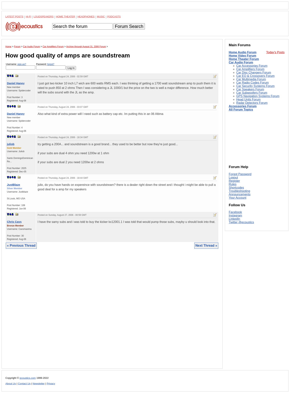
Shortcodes (236, 187)
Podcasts (114, 16)
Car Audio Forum (241, 62)
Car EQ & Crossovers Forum (255, 75)
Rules (232, 184)
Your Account (237, 197)
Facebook (235, 212)
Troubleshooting (239, 191)
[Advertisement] (112, 311)
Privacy (51, 383)
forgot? (50, 64)
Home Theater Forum (244, 59)
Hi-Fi (28, 16)
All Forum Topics (241, 109)
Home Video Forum (242, 55)
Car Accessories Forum (251, 65)
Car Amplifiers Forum (250, 69)
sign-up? (21, 64)
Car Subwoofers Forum (251, 92)
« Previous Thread (21, 245)
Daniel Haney (16, 83)
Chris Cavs (14, 221)
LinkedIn (234, 218)
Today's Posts (275, 52)
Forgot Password (240, 174)
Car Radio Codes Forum (252, 82)
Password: (51, 66)
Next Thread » (206, 245)
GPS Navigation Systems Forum (257, 96)
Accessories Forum (243, 106)
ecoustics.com (28, 378)
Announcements (239, 194)
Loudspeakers (44, 16)
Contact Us (24, 383)
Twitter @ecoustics (241, 222)
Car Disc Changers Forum (253, 72)
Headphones (86, 16)
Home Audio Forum (242, 52)
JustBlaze (13, 184)
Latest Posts (14, 16)
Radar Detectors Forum (252, 102)
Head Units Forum (248, 99)
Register (234, 180)
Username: (20, 66)
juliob (10, 144)
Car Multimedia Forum (251, 79)
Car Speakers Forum (250, 89)
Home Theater (65, 16)
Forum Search (129, 26)
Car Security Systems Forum (255, 86)
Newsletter (39, 383)
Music (101, 16)
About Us (10, 383)
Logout (233, 177)
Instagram (235, 215)
